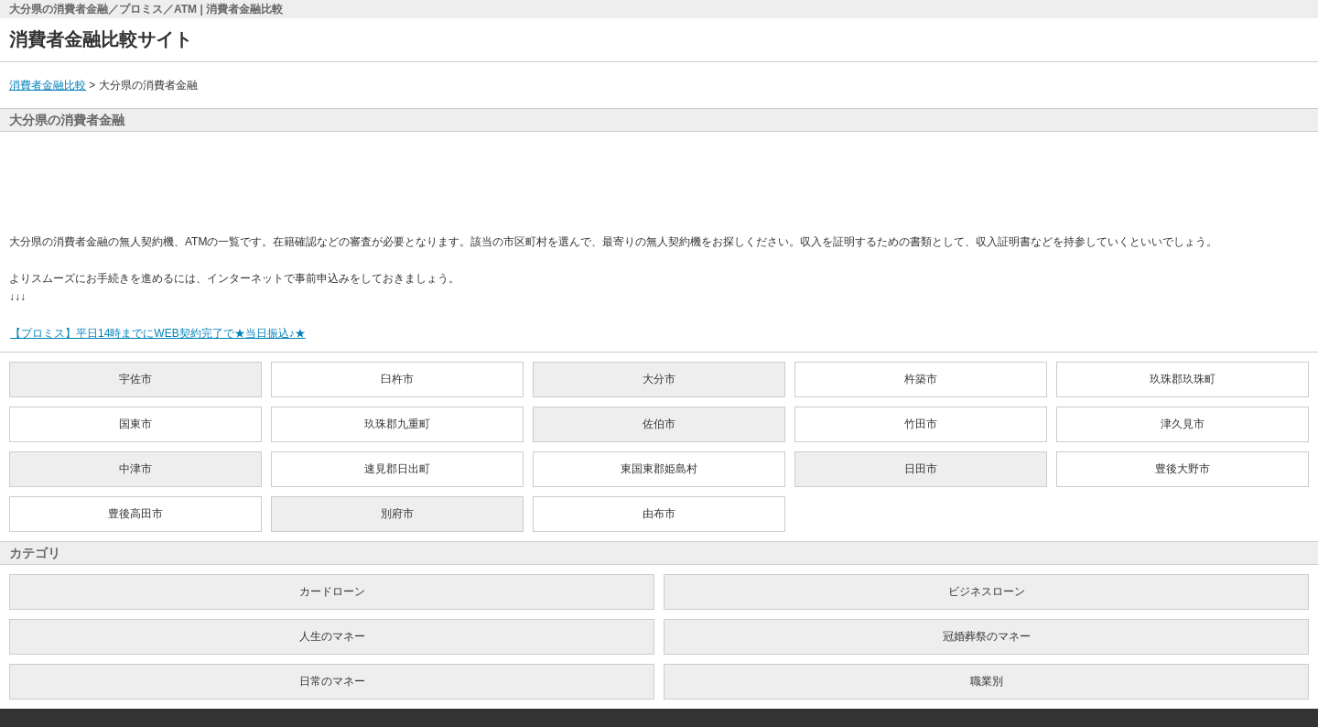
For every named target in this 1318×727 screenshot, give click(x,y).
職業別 (986, 681)
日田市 (920, 468)
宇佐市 (135, 379)
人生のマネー (332, 636)
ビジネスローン (986, 591)
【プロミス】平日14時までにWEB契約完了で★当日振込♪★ (157, 333)
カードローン (332, 591)
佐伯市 (659, 424)
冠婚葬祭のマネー (987, 636)
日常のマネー (332, 681)
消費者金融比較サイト (100, 39)
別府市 (397, 513)
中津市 (135, 468)
